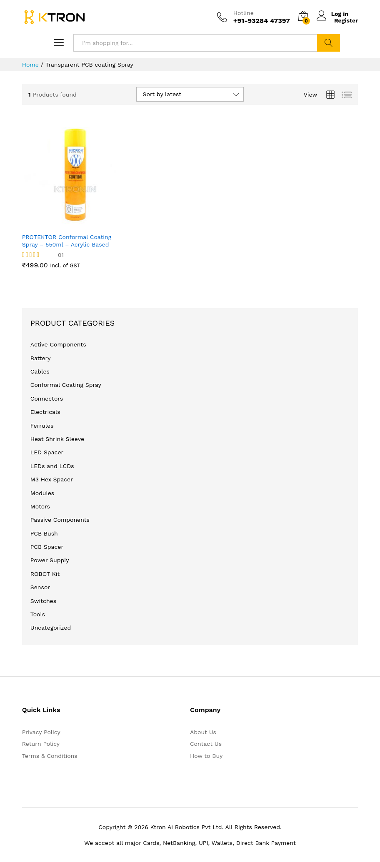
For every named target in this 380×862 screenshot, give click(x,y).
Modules (42, 493)
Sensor (40, 587)
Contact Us (206, 743)
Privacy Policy (41, 732)
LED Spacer (46, 452)
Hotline (243, 13)
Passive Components (60, 519)
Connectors (46, 398)
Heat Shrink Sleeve (57, 439)
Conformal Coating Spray (65, 384)
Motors (40, 506)
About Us (203, 732)
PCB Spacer (46, 546)
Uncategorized (50, 627)
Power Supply (49, 560)
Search (328, 43)
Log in (334, 13)
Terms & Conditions (50, 755)
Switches (43, 601)
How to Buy (206, 755)
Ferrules (42, 425)
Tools (37, 614)
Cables (40, 371)
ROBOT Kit (45, 574)
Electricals (45, 412)
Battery (40, 358)
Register (346, 20)
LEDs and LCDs (52, 466)
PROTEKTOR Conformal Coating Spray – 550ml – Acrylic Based (66, 241)
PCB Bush (44, 533)
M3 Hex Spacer (51, 479)
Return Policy (41, 743)
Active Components (58, 344)
